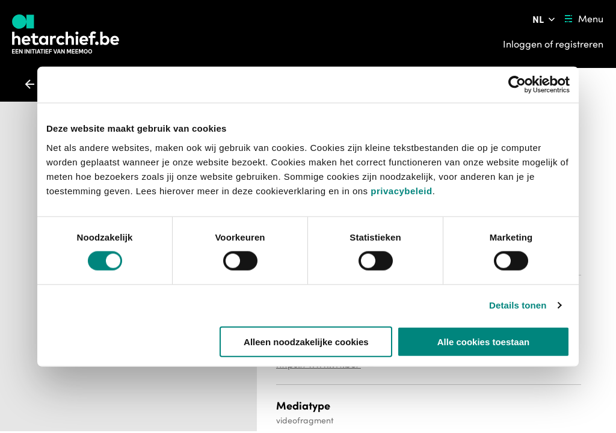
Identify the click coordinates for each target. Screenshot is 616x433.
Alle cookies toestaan (483, 341)
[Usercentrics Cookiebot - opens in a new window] (517, 85)
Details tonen (517, 305)
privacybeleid (401, 190)
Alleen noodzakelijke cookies (306, 341)
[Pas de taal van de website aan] (545, 19)
